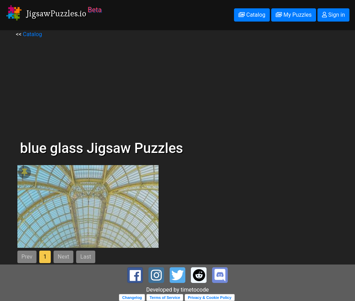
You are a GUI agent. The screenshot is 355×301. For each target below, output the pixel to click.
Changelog (132, 297)
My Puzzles (294, 14)
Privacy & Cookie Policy (209, 297)
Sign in (333, 14)
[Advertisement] (177, 87)
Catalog (252, 14)
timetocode (195, 289)
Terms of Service (165, 297)
